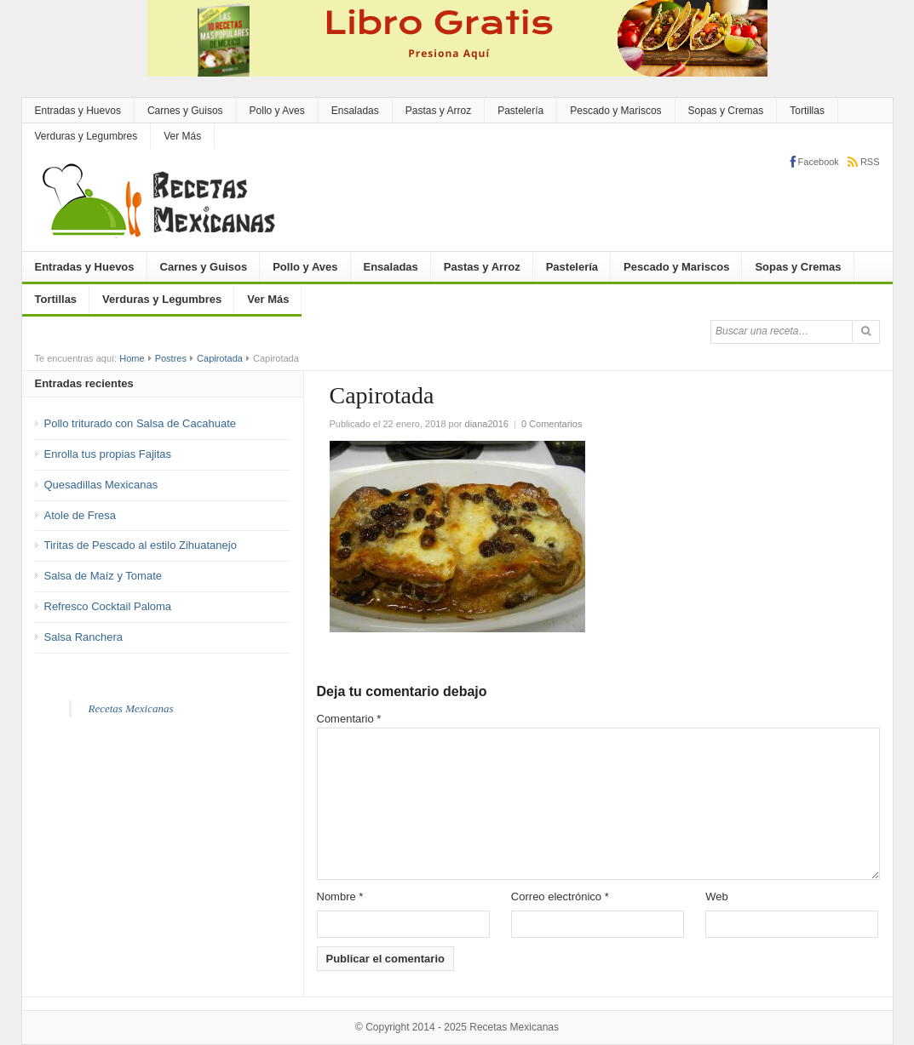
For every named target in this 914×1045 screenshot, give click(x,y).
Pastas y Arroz (438, 111)
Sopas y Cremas (726, 111)
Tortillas (807, 111)
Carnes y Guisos (185, 111)
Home (131, 358)
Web (716, 896)
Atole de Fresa (80, 515)
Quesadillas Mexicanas (101, 484)
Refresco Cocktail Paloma (108, 606)
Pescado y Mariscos (615, 111)
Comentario (349, 718)
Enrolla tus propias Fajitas (108, 454)
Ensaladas (355, 111)
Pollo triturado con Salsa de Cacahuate (140, 423)
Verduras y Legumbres (86, 136)
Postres (171, 358)
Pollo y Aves (277, 111)
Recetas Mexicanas (131, 708)
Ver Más (182, 136)
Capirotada (220, 358)
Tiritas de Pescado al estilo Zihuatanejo (140, 545)
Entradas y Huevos (78, 111)
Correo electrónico (560, 896)
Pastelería (520, 111)
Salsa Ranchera (84, 637)
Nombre (340, 896)
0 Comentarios (552, 424)
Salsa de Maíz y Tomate (103, 575)
